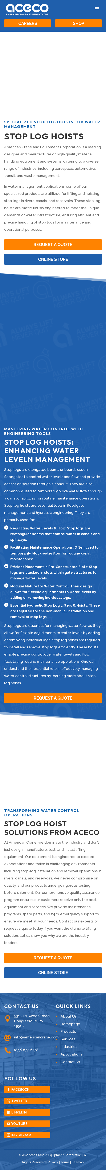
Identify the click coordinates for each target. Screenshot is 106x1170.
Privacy (53, 1162)
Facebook (20, 1090)
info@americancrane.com (36, 1037)
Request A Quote (53, 698)
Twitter (19, 1101)
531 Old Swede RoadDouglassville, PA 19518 (32, 1021)
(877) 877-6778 (26, 1050)
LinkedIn (19, 1112)
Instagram (21, 1135)
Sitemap (78, 1162)
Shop (78, 23)
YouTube (19, 1124)
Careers (27, 23)
